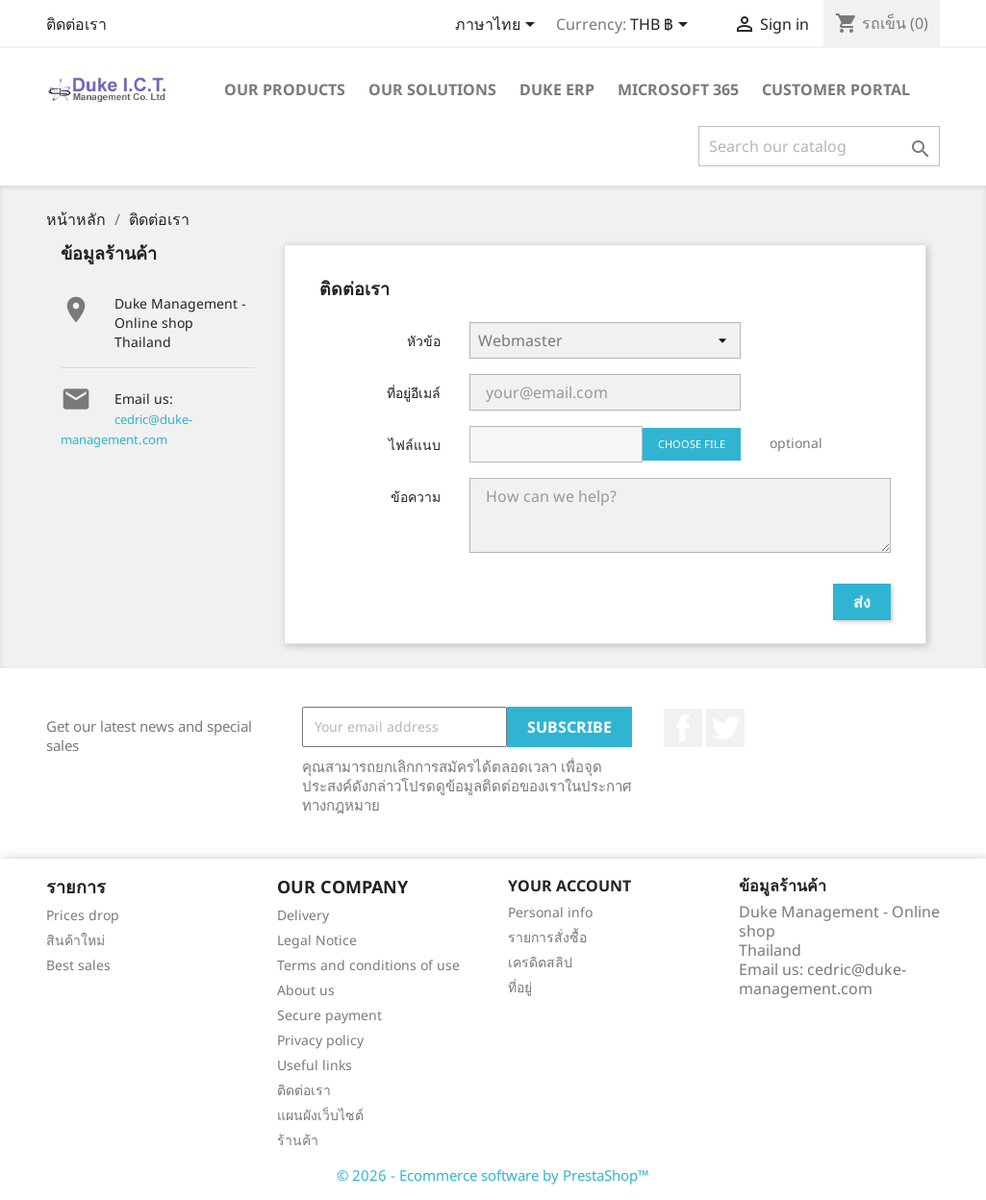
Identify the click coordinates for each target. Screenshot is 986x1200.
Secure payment (329, 1015)
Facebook (683, 728)
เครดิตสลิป (540, 962)
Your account (569, 885)
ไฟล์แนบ (415, 445)
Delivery (303, 915)
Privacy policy (320, 1040)
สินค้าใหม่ (75, 940)
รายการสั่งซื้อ (547, 937)
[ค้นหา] (819, 146)
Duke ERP (556, 89)
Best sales (78, 965)
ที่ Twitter (725, 728)
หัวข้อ (424, 341)
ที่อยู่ (520, 987)
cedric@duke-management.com (822, 979)
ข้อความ (416, 497)
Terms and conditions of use (368, 965)
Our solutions (432, 89)
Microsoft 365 (678, 89)
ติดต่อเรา (76, 24)
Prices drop (82, 915)
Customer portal (836, 89)
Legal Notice (317, 940)
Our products (284, 89)
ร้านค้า (297, 1140)
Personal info (550, 912)
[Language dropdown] (498, 26)
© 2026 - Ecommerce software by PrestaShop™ (493, 1175)
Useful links (314, 1065)
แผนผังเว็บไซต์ (320, 1115)
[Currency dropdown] (662, 26)
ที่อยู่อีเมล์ (414, 393)
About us (306, 990)
